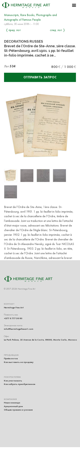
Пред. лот (15, 30)
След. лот (56, 30)
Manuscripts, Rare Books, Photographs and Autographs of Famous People (30, 17)
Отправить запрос (40, 77)
